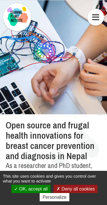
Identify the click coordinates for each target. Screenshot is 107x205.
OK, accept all (31, 188)
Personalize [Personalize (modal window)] (54, 197)
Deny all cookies (75, 188)
